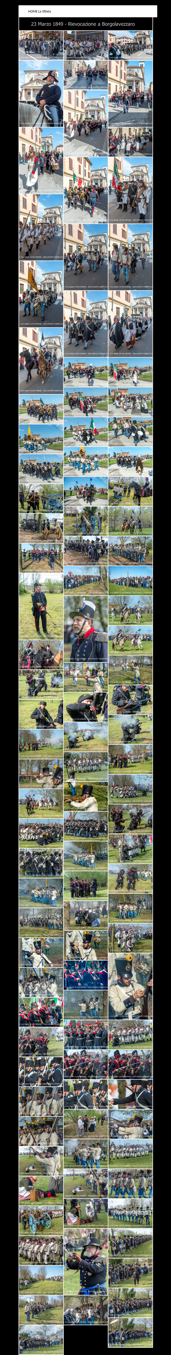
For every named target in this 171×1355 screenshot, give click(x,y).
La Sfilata (44, 11)
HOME (33, 11)
